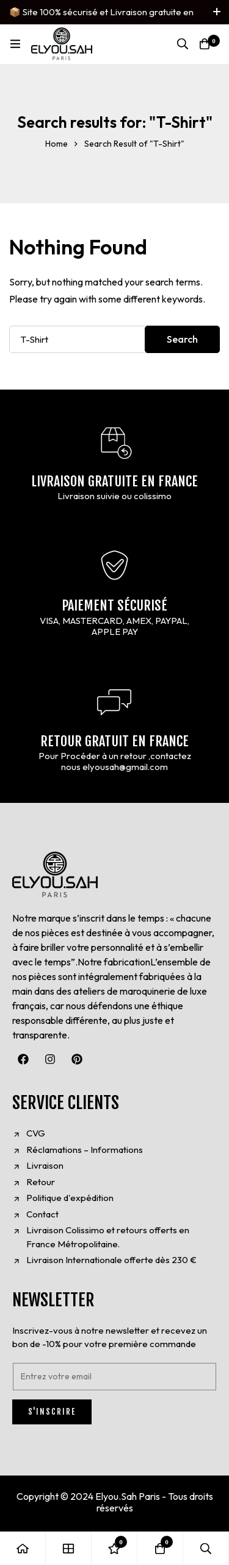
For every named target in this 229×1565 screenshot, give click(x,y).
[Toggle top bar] (217, 12)
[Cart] (205, 44)
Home (56, 143)
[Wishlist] (114, 1548)
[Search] (183, 44)
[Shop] (69, 1548)
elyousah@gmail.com (125, 766)
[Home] (23, 1548)
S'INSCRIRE (52, 1411)
